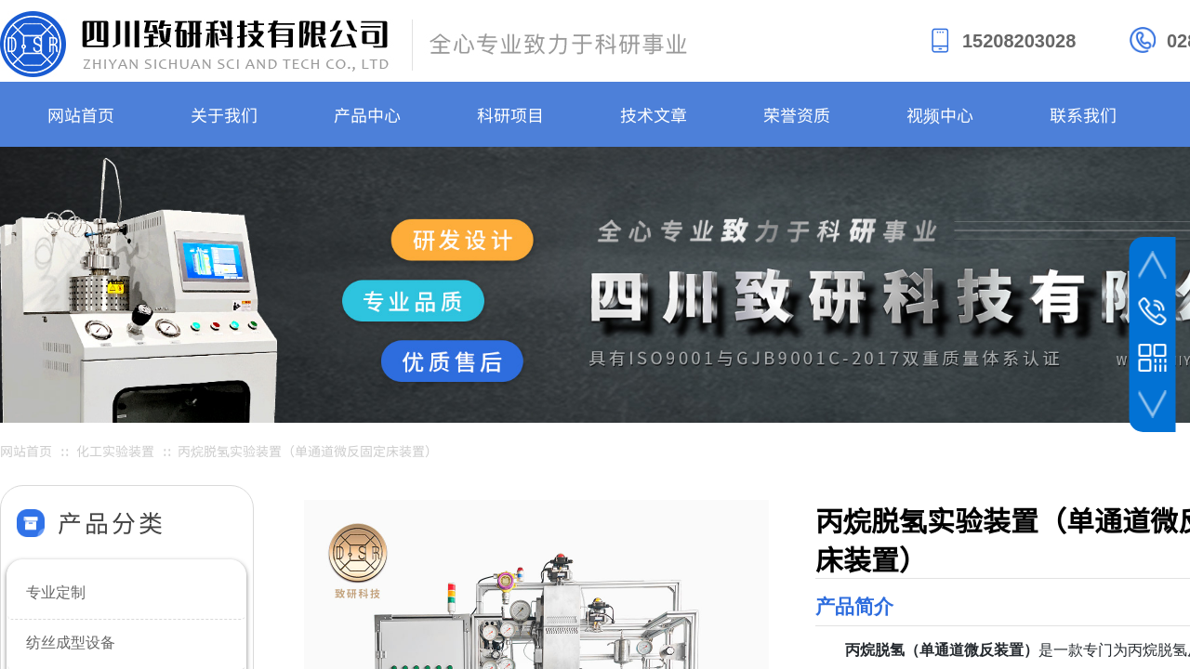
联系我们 (1083, 114)
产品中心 (367, 114)
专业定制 (56, 592)
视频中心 (939, 114)
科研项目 (510, 114)
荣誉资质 (796, 114)
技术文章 (653, 114)
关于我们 (224, 114)
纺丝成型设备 (70, 642)
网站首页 (80, 114)
